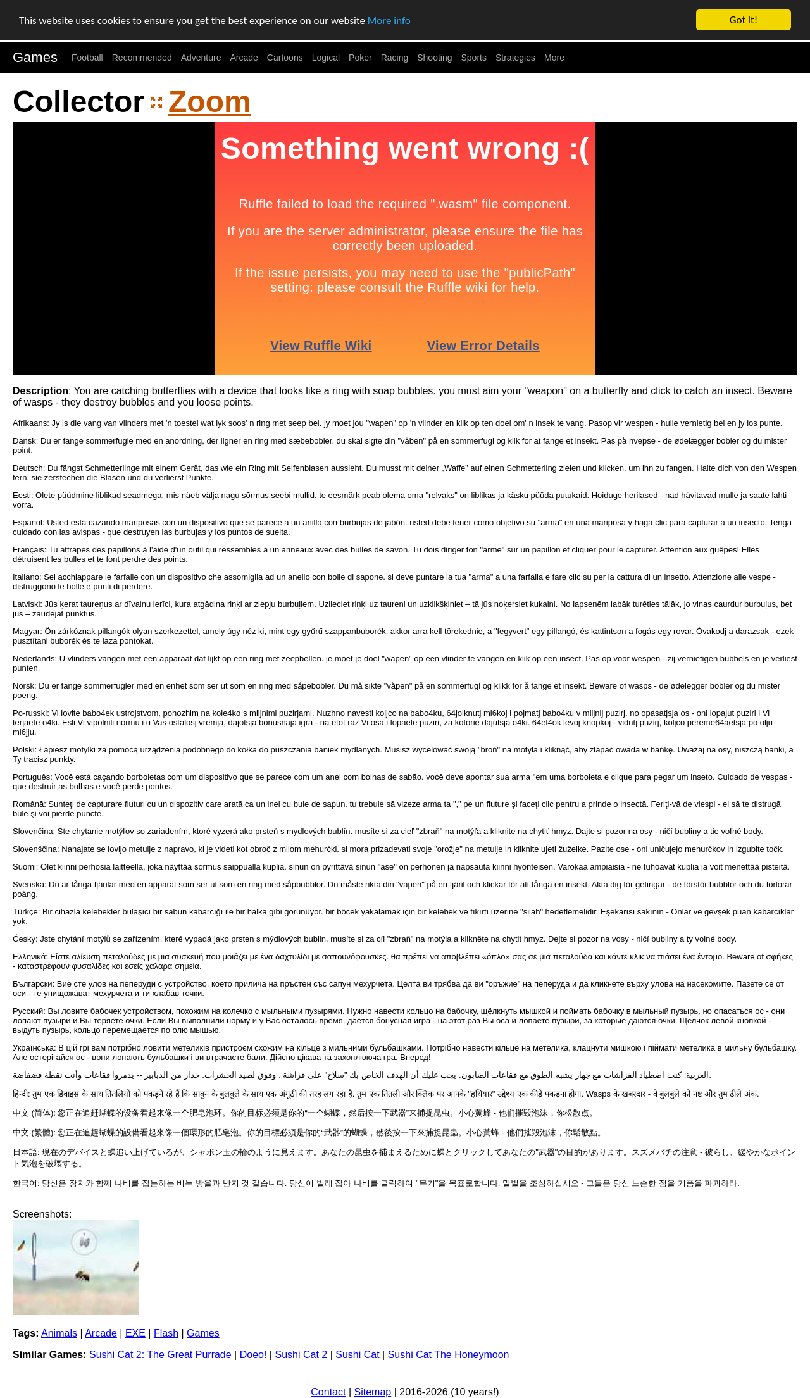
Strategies (515, 58)
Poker (360, 58)
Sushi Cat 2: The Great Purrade (160, 1354)
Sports (474, 58)
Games (35, 57)
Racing (395, 58)
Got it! (743, 20)
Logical (326, 58)
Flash (166, 1333)
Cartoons (285, 58)
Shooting (434, 58)
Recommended (142, 58)
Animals (59, 1333)
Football (87, 58)
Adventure (201, 58)
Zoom (209, 101)
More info (389, 20)
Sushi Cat (357, 1354)
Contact (328, 1392)
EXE (135, 1333)
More (554, 58)
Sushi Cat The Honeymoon (448, 1354)
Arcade (244, 58)
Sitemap (373, 1392)
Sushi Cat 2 (301, 1354)
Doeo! (253, 1354)
